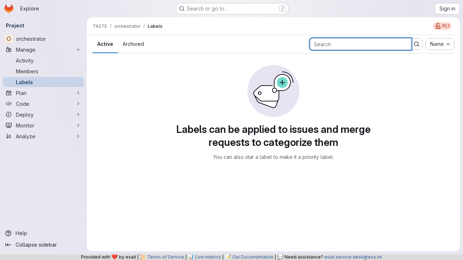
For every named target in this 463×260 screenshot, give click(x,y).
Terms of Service (165, 257)
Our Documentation (252, 257)
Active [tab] (105, 44)
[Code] (43, 104)
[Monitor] (43, 125)
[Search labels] (360, 44)
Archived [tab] (133, 44)
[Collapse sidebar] (43, 245)
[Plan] (43, 93)
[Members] (43, 71)
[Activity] (43, 60)
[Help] (43, 233)
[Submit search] (416, 44)
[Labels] (43, 82)
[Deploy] (43, 114)
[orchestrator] (43, 39)
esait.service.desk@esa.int (353, 257)
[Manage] (43, 49)
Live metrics (208, 257)
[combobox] (439, 44)
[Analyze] (43, 136)
